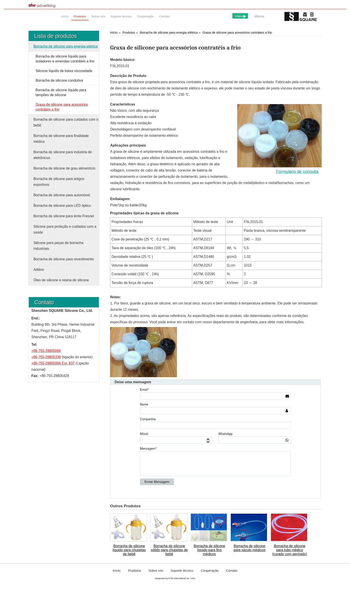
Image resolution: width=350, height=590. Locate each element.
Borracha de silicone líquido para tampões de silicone (60, 92)
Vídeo (240, 16)
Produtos (129, 32)
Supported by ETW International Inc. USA (175, 578)
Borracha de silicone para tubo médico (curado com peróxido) (289, 550)
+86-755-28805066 (46, 351)
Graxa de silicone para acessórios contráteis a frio (237, 32)
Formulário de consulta (297, 171)
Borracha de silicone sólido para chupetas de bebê (169, 550)
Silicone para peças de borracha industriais (58, 245)
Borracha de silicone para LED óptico (62, 205)
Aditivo (38, 269)
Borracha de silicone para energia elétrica (169, 32)
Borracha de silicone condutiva (59, 80)
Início (114, 32)
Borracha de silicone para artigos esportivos (58, 181)
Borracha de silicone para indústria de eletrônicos (62, 155)
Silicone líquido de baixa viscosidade (63, 71)
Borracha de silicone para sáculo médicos (249, 548)
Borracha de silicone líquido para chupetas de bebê (129, 550)
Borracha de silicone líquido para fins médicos (209, 550)
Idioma (259, 16)
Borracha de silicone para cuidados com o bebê (65, 122)
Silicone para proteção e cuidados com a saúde (64, 229)
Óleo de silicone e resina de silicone (61, 280)
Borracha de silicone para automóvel (61, 195)
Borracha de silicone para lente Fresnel (63, 216)
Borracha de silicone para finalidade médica (61, 138)
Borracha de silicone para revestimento (63, 259)
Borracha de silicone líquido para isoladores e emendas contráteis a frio (64, 58)
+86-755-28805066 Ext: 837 (53, 363)
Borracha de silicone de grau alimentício (64, 168)
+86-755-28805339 (46, 357)
